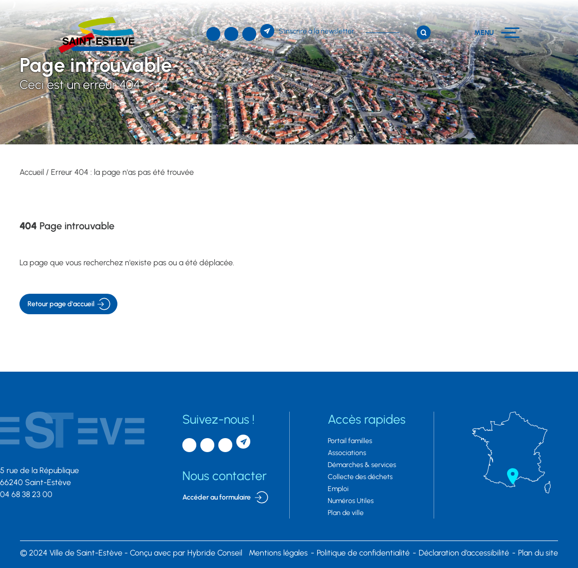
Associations (347, 453)
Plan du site (538, 553)
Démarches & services (362, 465)
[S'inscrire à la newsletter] (307, 31)
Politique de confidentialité (363, 553)
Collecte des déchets (360, 477)
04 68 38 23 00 (26, 494)
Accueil (31, 172)
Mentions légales (278, 553)
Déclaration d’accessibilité (464, 553)
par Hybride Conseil (186, 553)
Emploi (338, 489)
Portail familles (350, 441)
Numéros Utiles (351, 501)
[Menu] (497, 32)
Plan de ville (346, 513)
